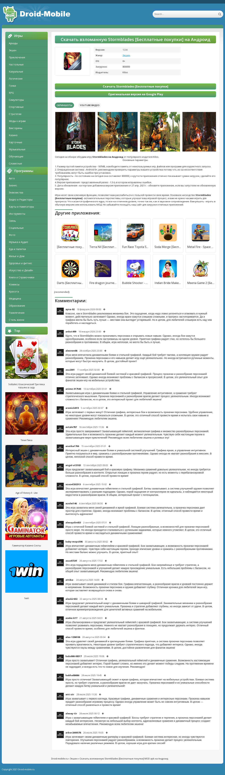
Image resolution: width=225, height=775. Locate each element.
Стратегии (15, 114)
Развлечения (16, 312)
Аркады (13, 43)
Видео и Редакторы (20, 199)
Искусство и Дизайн (21, 270)
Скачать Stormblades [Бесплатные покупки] (135, 86)
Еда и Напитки (17, 249)
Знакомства (16, 192)
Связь (12, 220)
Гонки (12, 85)
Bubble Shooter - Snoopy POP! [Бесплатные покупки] (135, 283)
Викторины (15, 128)
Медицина (15, 298)
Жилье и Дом (16, 256)
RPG (11, 92)
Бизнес (13, 185)
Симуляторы (16, 99)
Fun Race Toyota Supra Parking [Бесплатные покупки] (135, 247)
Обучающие (16, 156)
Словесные (15, 163)
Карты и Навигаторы (21, 206)
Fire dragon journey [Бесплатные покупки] (102, 283)
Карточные (15, 142)
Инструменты (17, 213)
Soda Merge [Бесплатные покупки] (168, 247)
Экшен (12, 50)
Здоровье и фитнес (20, 263)
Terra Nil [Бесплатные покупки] (102, 247)
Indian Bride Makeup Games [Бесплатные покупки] (168, 283)
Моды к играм (17, 121)
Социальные (16, 228)
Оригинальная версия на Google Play (135, 94)
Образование (17, 305)
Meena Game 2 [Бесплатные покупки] (200, 283)
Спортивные (16, 107)
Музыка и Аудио (18, 242)
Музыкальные (17, 149)
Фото (12, 235)
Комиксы (14, 284)
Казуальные (16, 71)
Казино (13, 135)
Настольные (16, 64)
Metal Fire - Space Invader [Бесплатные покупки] (200, 247)
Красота (14, 291)
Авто (12, 178)
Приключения (17, 57)
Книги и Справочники (21, 277)
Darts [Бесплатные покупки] (70, 283)
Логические (16, 78)
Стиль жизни (16, 319)
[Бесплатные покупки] (70, 247)
